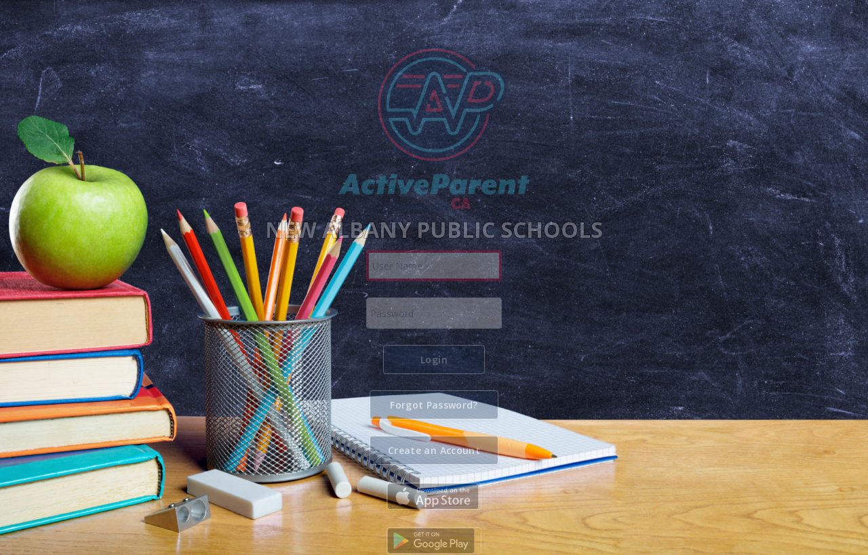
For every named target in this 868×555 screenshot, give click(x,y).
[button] (434, 359)
